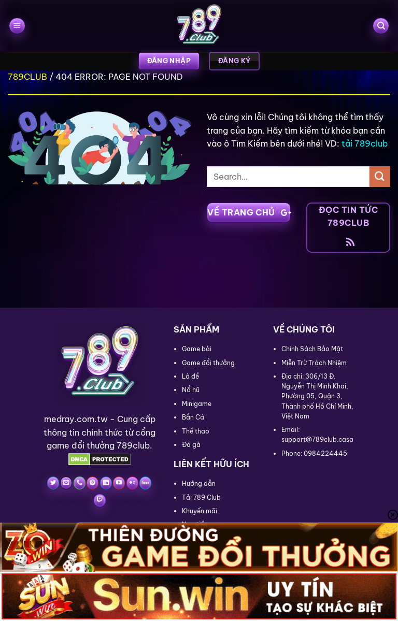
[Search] (381, 26)
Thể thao (195, 431)
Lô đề (190, 376)
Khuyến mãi (199, 511)
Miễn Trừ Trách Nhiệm (314, 363)
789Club (27, 76)
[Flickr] (132, 482)
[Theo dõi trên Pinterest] (92, 482)
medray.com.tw (76, 419)
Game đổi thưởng (208, 363)
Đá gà (191, 445)
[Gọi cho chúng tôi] (80, 482)
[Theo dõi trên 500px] (145, 482)
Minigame (196, 404)
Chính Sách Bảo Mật (312, 349)
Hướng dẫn (199, 483)
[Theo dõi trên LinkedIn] (106, 482)
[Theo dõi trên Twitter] (53, 482)
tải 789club (365, 143)
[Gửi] (379, 176)
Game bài (196, 349)
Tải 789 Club (201, 497)
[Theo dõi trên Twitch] (100, 500)
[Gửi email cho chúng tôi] (66, 482)
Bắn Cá (193, 417)
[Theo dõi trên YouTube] (119, 482)
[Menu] (17, 26)
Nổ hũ (191, 390)
